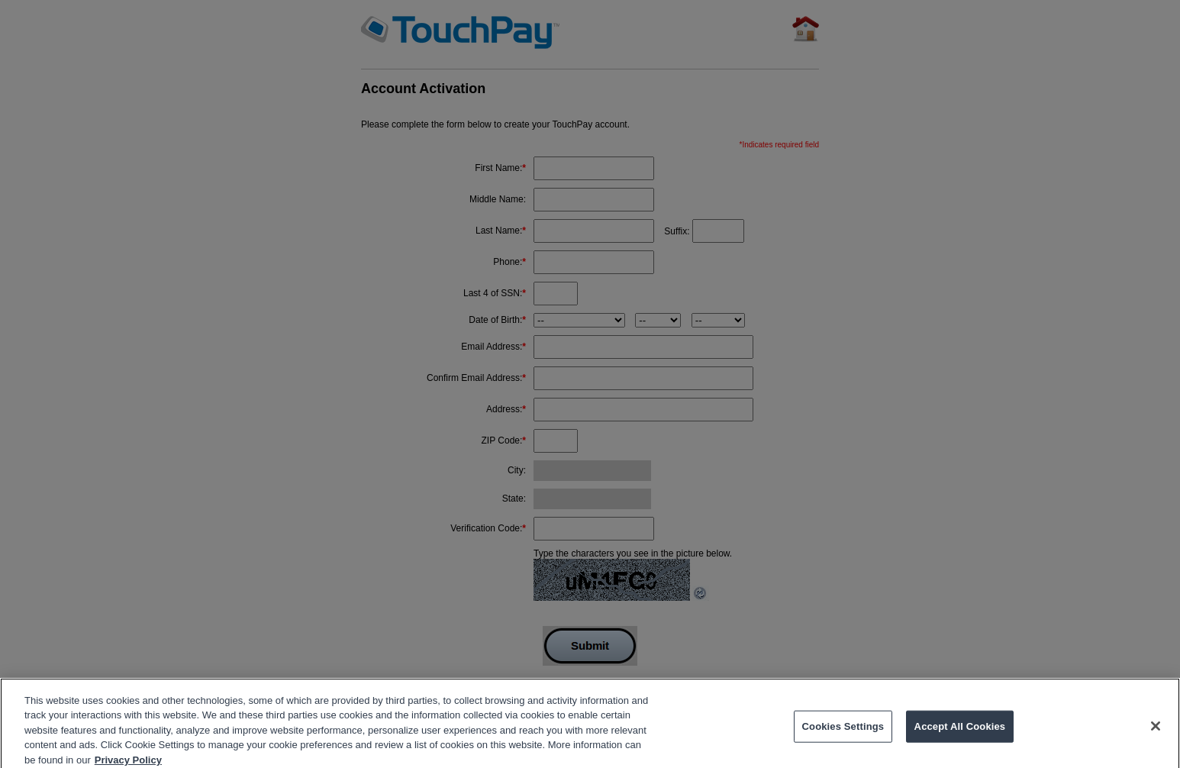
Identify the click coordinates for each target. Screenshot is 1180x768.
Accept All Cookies (960, 731)
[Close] (1155, 731)
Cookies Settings (843, 731)
